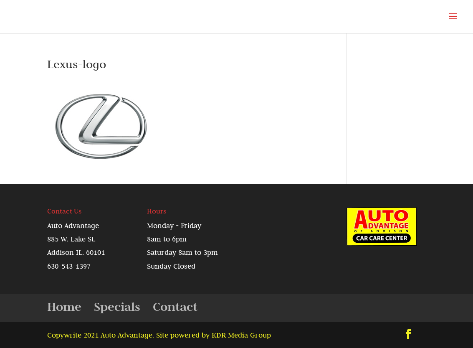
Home (64, 306)
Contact (175, 306)
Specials (117, 306)
